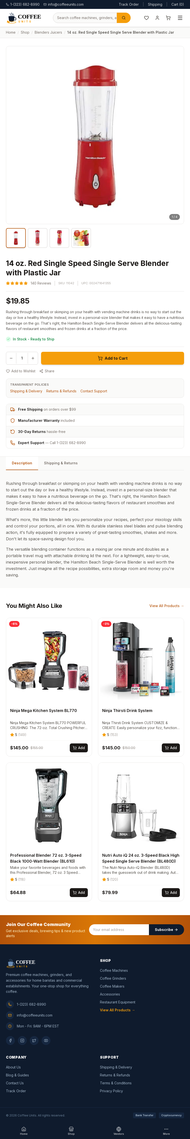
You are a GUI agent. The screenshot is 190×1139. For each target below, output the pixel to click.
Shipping (155, 4)
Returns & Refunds (61, 391)
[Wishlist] (146, 18)
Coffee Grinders (113, 978)
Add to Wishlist (20, 371)
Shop (25, 32)
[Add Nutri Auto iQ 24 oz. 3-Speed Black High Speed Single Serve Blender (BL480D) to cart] (171, 892)
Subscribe (166, 929)
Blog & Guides (17, 1075)
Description (22, 463)
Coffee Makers (112, 986)
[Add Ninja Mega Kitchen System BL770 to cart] (79, 747)
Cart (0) (177, 4)
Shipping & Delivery (26, 391)
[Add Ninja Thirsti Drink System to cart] (171, 747)
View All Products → (166, 606)
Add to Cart (113, 358)
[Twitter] (34, 1040)
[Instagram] (22, 1040)
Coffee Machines (114, 970)
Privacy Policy (111, 1091)
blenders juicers (48, 32)
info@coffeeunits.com (64, 4)
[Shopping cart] (168, 18)
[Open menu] (180, 18)
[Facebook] (10, 1040)
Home (11, 32)
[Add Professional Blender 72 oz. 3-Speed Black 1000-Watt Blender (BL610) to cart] (79, 892)
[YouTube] (46, 1040)
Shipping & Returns (61, 463)
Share (46, 371)
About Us (13, 1067)
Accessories (110, 994)
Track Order (129, 4)
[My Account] (157, 18)
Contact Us (15, 1083)
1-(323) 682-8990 (26, 1004)
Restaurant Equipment (117, 1002)
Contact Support (93, 391)
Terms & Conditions (116, 1083)
